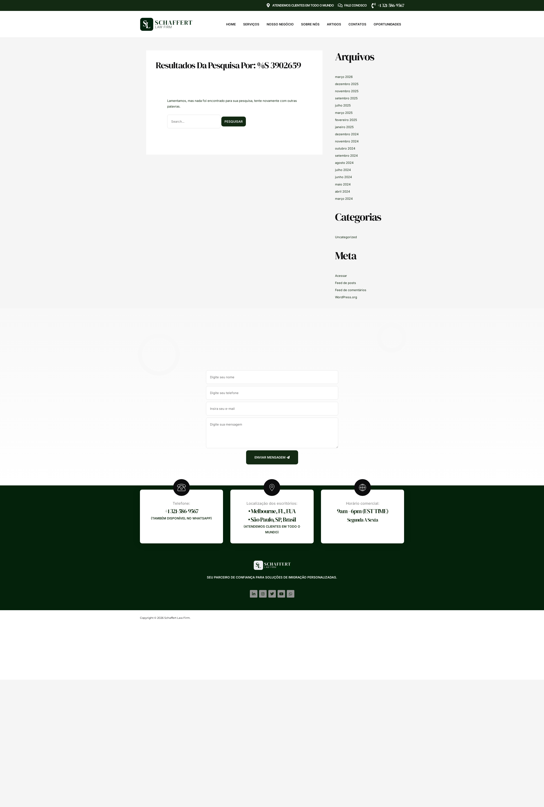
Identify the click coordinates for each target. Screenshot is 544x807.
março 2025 (344, 112)
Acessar (341, 274)
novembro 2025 (347, 91)
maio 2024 (343, 183)
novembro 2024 (347, 141)
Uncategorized (346, 236)
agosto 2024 (344, 162)
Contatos (357, 24)
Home (231, 24)
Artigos (334, 24)
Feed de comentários (351, 288)
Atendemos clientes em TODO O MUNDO (303, 5)
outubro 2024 (345, 148)
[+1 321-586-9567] (373, 5)
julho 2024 (343, 169)
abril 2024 (342, 190)
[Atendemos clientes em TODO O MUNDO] (268, 5)
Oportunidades (387, 24)
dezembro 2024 (347, 133)
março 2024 (344, 197)
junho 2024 (343, 176)
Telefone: (181, 501)
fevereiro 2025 (346, 119)
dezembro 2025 (347, 84)
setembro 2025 (346, 98)
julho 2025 (343, 105)
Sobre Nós (310, 24)
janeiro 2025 (344, 126)
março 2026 (344, 77)
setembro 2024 (346, 155)
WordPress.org (346, 295)
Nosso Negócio (280, 24)
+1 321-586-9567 (390, 5)
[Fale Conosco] (340, 5)
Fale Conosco (355, 5)
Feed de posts (345, 281)
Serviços (251, 24)
